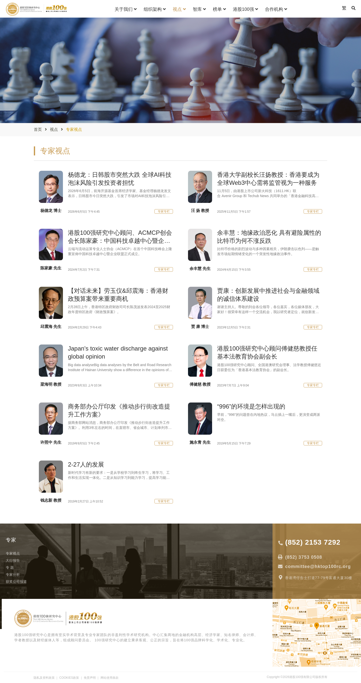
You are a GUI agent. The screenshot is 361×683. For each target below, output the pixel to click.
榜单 (219, 9)
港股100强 (245, 9)
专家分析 (13, 575)
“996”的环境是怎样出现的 (251, 406)
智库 (199, 9)
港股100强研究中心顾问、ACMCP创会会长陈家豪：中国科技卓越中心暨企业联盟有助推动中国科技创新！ (120, 237)
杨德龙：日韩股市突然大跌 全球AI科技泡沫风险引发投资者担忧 (119, 178)
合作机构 (276, 9)
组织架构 (155, 9)
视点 (179, 9)
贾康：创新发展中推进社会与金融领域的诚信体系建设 (268, 294)
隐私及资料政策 (44, 677)
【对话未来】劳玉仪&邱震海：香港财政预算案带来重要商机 (118, 294)
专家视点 (13, 553)
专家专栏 (164, 211)
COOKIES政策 (69, 677)
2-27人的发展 (86, 464)
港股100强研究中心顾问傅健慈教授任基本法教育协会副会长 (267, 352)
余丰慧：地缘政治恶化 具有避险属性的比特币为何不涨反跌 (269, 236)
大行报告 (13, 560)
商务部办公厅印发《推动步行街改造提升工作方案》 (119, 410)
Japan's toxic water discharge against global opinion (118, 352)
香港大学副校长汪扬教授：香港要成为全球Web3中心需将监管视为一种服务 (268, 178)
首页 (38, 129)
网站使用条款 (110, 677)
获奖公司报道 (16, 582)
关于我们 (126, 9)
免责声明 (90, 677)
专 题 (10, 567)
